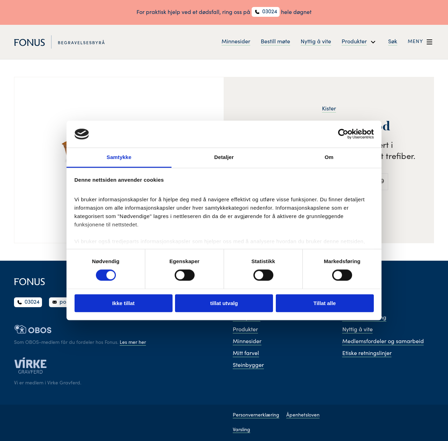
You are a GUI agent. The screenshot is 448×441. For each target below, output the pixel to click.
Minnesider (236, 42)
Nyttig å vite (316, 42)
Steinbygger (248, 365)
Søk (392, 42)
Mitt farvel (246, 353)
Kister (329, 109)
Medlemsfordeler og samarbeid (383, 342)
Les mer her (133, 342)
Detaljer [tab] (224, 157)
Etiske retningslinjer (367, 353)
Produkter (245, 330)
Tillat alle (325, 303)
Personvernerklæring (256, 415)
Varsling (241, 430)
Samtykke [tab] (119, 157)
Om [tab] (328, 157)
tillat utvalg (224, 303)
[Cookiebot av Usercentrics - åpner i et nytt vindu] (343, 134)
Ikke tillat (123, 303)
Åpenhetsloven (303, 415)
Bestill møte (275, 42)
